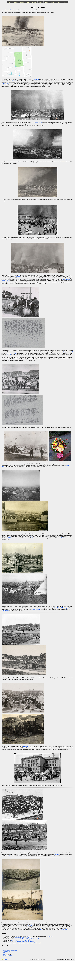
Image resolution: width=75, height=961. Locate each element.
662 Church (11, 855)
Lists (40, 2)
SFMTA (5, 954)
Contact (5, 959)
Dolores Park (14, 80)
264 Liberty (17, 276)
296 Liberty (11, 538)
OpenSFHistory (6, 951)
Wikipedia (25, 746)
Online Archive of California (10, 950)
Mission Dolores (38, 122)
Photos (52, 2)
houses (63, 161)
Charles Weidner (5, 280)
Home (9, 2)
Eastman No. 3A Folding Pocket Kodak (63, 352)
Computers (22, 2)
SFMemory (5, 952)
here (26, 278)
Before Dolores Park (10, 10)
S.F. (59, 2)
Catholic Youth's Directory (60, 607)
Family (28, 2)
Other (65, 2)
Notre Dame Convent (33, 124)
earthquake (36, 79)
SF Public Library (7, 955)
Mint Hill (9, 354)
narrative (14, 353)
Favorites (34, 2)
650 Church (57, 854)
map (45, 533)
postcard (68, 279)
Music (46, 2)
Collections (16, 2)
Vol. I (47, 936)
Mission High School (8, 83)
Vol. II (50, 936)
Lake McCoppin (36, 609)
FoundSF (5, 948)
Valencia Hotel (5, 610)
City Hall (63, 538)
